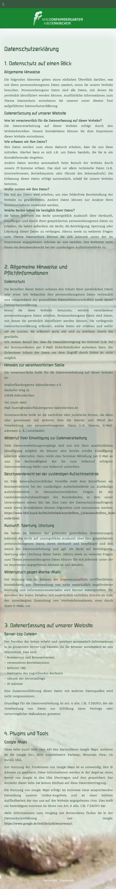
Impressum (67, 880)
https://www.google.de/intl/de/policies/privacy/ (38, 823)
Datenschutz (49, 880)
